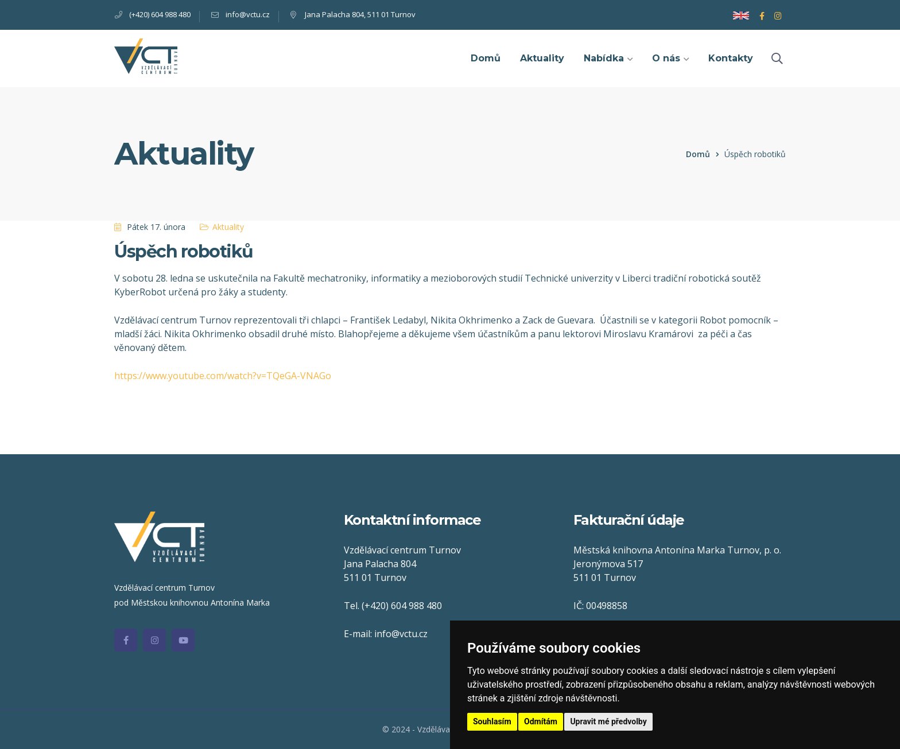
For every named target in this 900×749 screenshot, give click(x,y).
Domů (698, 154)
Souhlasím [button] (492, 721)
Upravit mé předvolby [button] (608, 721)
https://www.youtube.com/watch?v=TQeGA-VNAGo (222, 375)
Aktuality (228, 226)
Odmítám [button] (540, 721)
